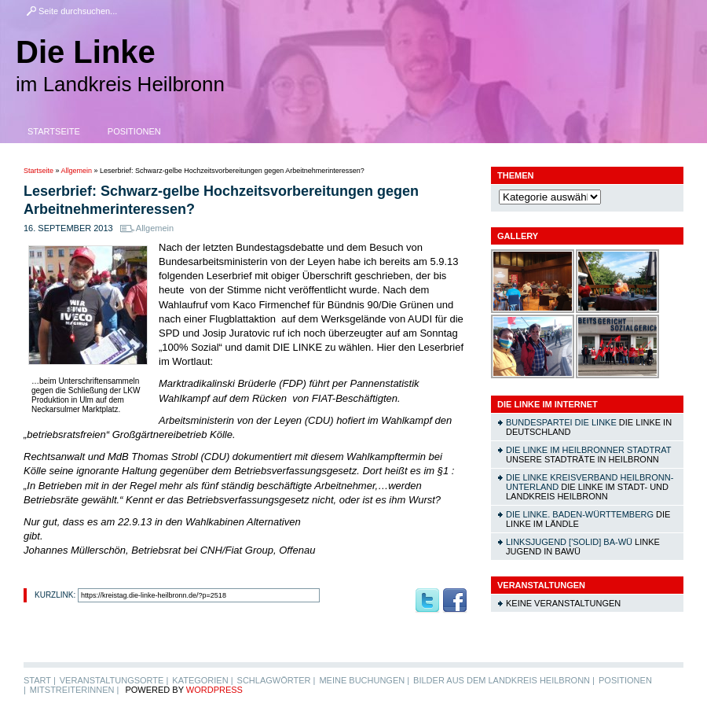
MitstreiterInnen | (74, 689)
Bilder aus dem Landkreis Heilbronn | (504, 680)
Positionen (134, 131)
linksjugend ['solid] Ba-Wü (569, 542)
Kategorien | (202, 680)
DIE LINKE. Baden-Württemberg (580, 514)
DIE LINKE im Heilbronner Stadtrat (588, 450)
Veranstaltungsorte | (114, 680)
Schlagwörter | (276, 680)
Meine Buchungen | (364, 680)
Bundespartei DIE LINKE (561, 422)
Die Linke (86, 52)
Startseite (53, 131)
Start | (40, 680)
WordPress (214, 689)
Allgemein (77, 171)
